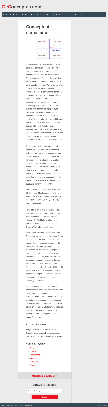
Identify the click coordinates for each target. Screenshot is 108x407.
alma (32, 348)
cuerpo (33, 365)
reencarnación (36, 355)
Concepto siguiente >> (44, 376)
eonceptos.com (21, 6)
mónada (33, 358)
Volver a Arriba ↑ (102, 405)
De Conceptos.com (6, 405)
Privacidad (28, 405)
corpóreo (34, 362)
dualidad (33, 351)
